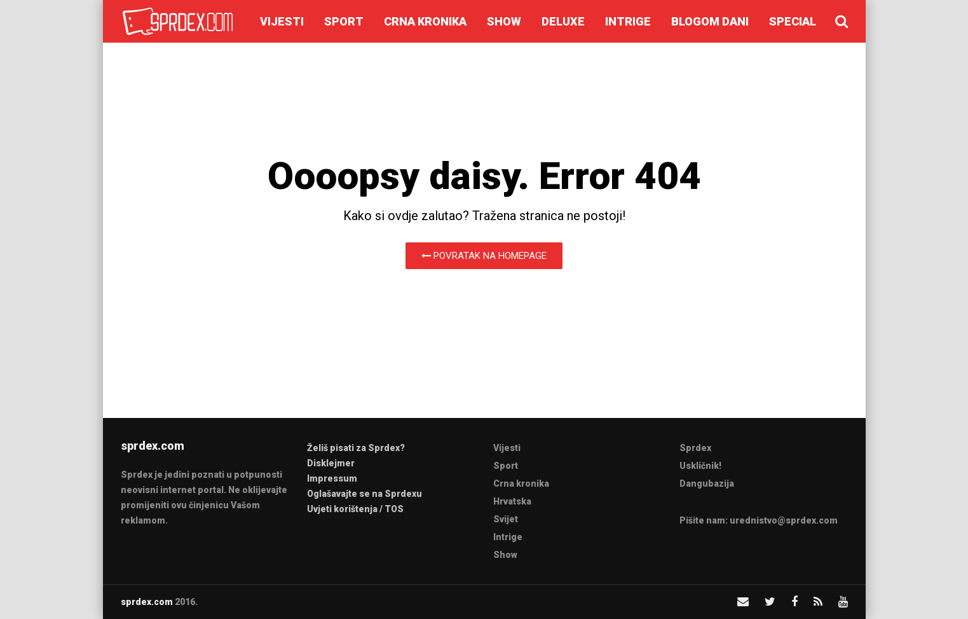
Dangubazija (706, 483)
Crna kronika (425, 21)
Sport (344, 21)
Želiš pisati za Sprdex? (356, 448)
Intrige (628, 21)
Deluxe (563, 21)
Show (504, 21)
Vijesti (282, 21)
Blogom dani (710, 21)
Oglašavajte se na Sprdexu (364, 494)
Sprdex (695, 448)
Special (792, 21)
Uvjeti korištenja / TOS (355, 509)
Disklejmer (331, 463)
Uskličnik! (700, 466)
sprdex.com (147, 602)
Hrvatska (512, 501)
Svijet (505, 519)
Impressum (332, 478)
